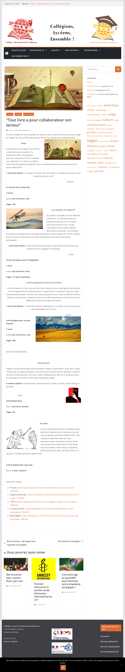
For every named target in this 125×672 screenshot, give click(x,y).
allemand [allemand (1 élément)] (94, 106)
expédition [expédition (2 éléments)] (91, 129)
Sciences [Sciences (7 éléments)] (108, 158)
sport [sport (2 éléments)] (114, 163)
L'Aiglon (18, 114)
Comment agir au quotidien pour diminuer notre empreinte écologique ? (71, 581)
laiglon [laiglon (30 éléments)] (92, 140)
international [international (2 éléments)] (107, 136)
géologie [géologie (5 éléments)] (91, 132)
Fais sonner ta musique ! (70, 541)
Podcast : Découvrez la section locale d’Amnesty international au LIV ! (43, 591)
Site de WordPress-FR (109, 652)
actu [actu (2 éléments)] (88, 106)
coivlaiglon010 (25, 130)
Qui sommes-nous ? (20, 56)
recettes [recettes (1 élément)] (106, 151)
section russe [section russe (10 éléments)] (95, 162)
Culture (9, 114)
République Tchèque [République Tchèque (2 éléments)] (94, 158)
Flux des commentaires (110, 646)
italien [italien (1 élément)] (115, 136)
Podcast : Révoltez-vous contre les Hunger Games (50, 4)
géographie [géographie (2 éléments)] (110, 129)
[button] (45, 50)
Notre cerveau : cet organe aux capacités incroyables (19, 543)
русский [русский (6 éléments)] (98, 171)
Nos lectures (71, 50)
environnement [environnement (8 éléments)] (96, 124)
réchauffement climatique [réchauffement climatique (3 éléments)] (98, 154)
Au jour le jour (19, 50)
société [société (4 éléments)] (108, 162)
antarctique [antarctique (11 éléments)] (111, 105)
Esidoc (90, 90)
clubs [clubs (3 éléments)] (104, 114)
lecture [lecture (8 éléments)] (114, 141)
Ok (63, 667)
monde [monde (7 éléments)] (110, 146)
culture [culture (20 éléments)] (107, 119)
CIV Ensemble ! (93, 86)
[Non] (122, 665)
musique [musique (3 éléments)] (90, 150)
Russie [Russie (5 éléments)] (113, 150)
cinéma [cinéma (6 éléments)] (91, 109)
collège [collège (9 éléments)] (111, 114)
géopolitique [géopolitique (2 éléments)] (101, 132)
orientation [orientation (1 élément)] (99, 151)
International (91, 50)
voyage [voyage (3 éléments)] (90, 171)
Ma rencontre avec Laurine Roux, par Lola (14, 578)
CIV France (91, 94)
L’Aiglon (55, 50)
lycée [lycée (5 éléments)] (102, 146)
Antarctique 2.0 (37, 50)
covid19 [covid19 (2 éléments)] (90, 120)
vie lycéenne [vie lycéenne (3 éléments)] (114, 167)
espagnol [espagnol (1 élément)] (109, 125)
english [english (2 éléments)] (116, 120)
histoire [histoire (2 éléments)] (110, 132)
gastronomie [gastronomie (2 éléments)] (100, 129)
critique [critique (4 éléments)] (97, 120)
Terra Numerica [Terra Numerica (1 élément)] (92, 167)
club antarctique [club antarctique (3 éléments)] (94, 114)
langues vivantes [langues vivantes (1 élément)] (104, 141)
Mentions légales (11, 641)
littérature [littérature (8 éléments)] (93, 146)
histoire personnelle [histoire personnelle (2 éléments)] (94, 136)
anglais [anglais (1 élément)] (100, 106)
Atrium (90, 82)
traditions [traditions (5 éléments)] (103, 167)
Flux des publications (109, 641)
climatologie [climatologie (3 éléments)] (101, 110)
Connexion (104, 636)
